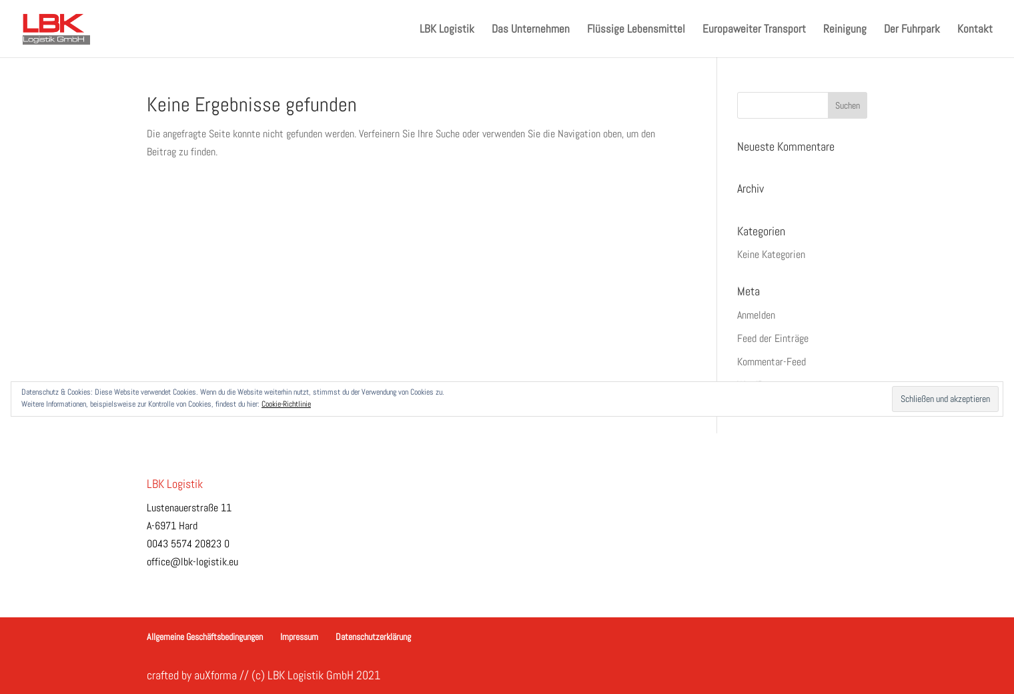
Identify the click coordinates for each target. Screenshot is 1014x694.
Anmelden (756, 315)
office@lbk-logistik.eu (192, 562)
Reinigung (845, 30)
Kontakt (975, 30)
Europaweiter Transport (754, 30)
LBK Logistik (447, 30)
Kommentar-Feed (771, 362)
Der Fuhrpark (912, 30)
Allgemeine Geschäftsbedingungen (205, 637)
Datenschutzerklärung (373, 637)
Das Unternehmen (531, 30)
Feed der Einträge (773, 338)
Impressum (299, 637)
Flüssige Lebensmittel (636, 30)
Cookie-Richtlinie (286, 404)
